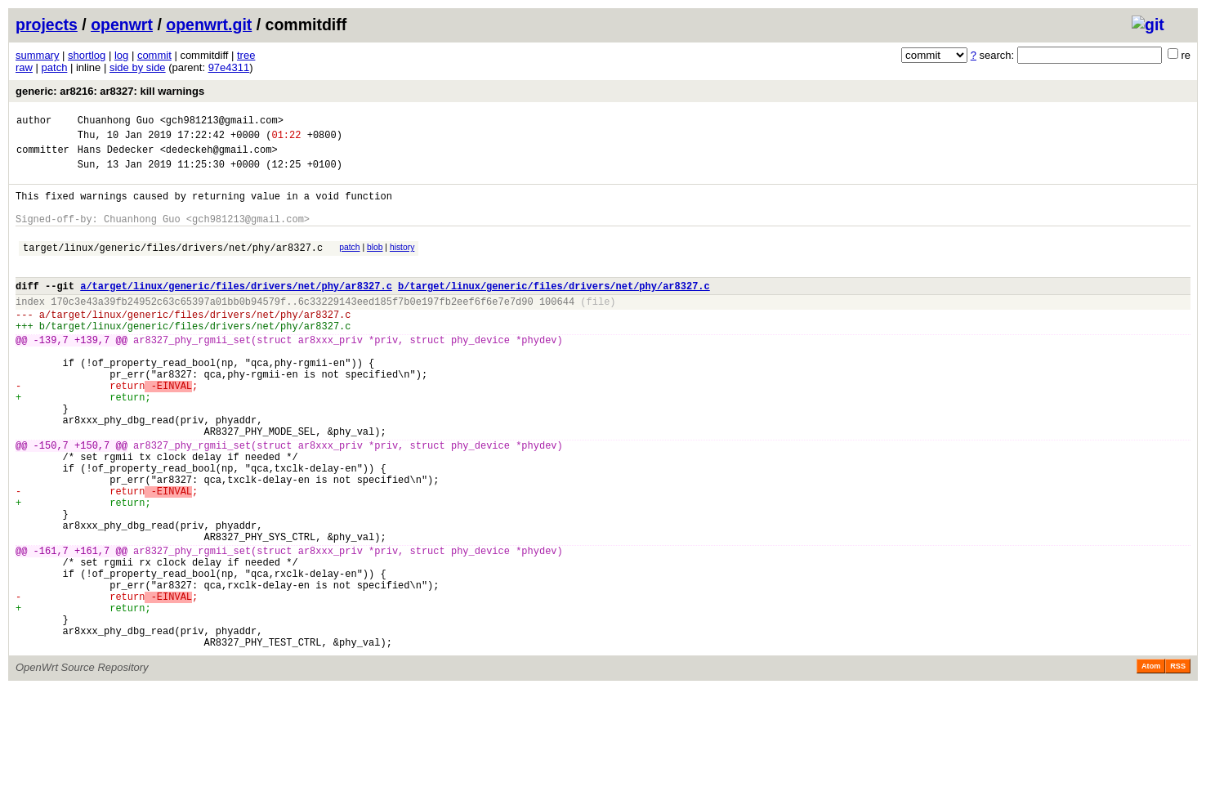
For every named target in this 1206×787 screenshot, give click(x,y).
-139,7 (51, 374)
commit (154, 55)
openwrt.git (209, 25)
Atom (1150, 764)
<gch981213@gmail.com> (222, 122)
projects (47, 25)
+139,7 (91, 374)
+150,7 (91, 501)
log (121, 55)
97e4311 (229, 67)
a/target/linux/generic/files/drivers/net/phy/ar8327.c (236, 310)
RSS (1178, 764)
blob (375, 264)
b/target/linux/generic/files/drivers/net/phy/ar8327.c (554, 310)
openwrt (122, 25)
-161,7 (51, 629)
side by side (137, 67)
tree (246, 55)
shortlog (86, 55)
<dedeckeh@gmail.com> (219, 156)
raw (24, 67)
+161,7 (91, 629)
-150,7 (51, 501)
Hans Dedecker (116, 156)
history (402, 264)
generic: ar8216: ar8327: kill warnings (110, 91)
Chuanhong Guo (116, 122)
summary (37, 55)
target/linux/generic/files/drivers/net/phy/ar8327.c (173, 267)
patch (55, 67)
